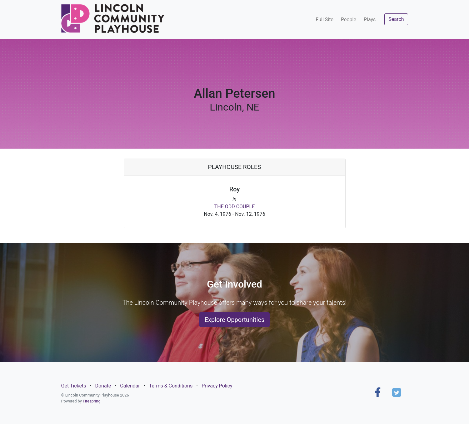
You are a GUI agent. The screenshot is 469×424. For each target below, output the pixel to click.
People (348, 19)
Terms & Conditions (171, 386)
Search (396, 19)
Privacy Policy (217, 386)
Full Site (324, 19)
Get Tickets (73, 386)
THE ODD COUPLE (234, 207)
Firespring (92, 401)
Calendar (130, 386)
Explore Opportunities (235, 319)
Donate (103, 386)
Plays (370, 19)
